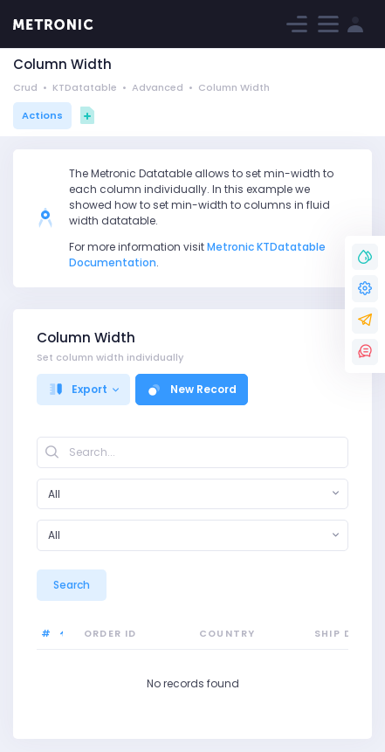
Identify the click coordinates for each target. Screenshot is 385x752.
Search (71, 584)
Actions (42, 115)
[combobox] (192, 494)
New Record (192, 389)
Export (77, 389)
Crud (25, 87)
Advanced (157, 87)
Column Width (234, 87)
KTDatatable (84, 87)
